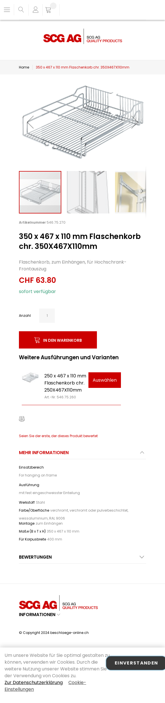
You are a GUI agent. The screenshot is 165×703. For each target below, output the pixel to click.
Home (24, 67)
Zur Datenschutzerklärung (34, 682)
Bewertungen (35, 557)
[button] (30, 122)
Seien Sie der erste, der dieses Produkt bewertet (58, 435)
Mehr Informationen (44, 452)
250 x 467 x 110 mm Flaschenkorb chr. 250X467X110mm (65, 383)
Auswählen (105, 380)
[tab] (82, 454)
